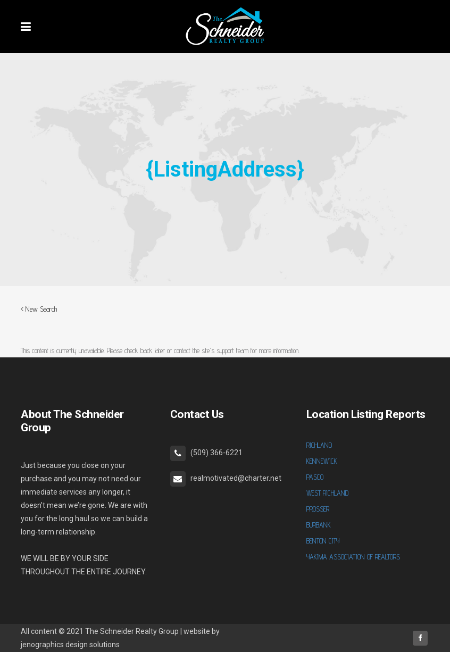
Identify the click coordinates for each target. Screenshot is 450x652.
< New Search (39, 309)
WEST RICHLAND (327, 493)
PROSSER (317, 509)
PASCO (314, 477)
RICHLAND (319, 445)
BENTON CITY (322, 541)
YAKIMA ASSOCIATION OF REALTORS (353, 557)
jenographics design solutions (70, 644)
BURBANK (318, 525)
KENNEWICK (321, 461)
